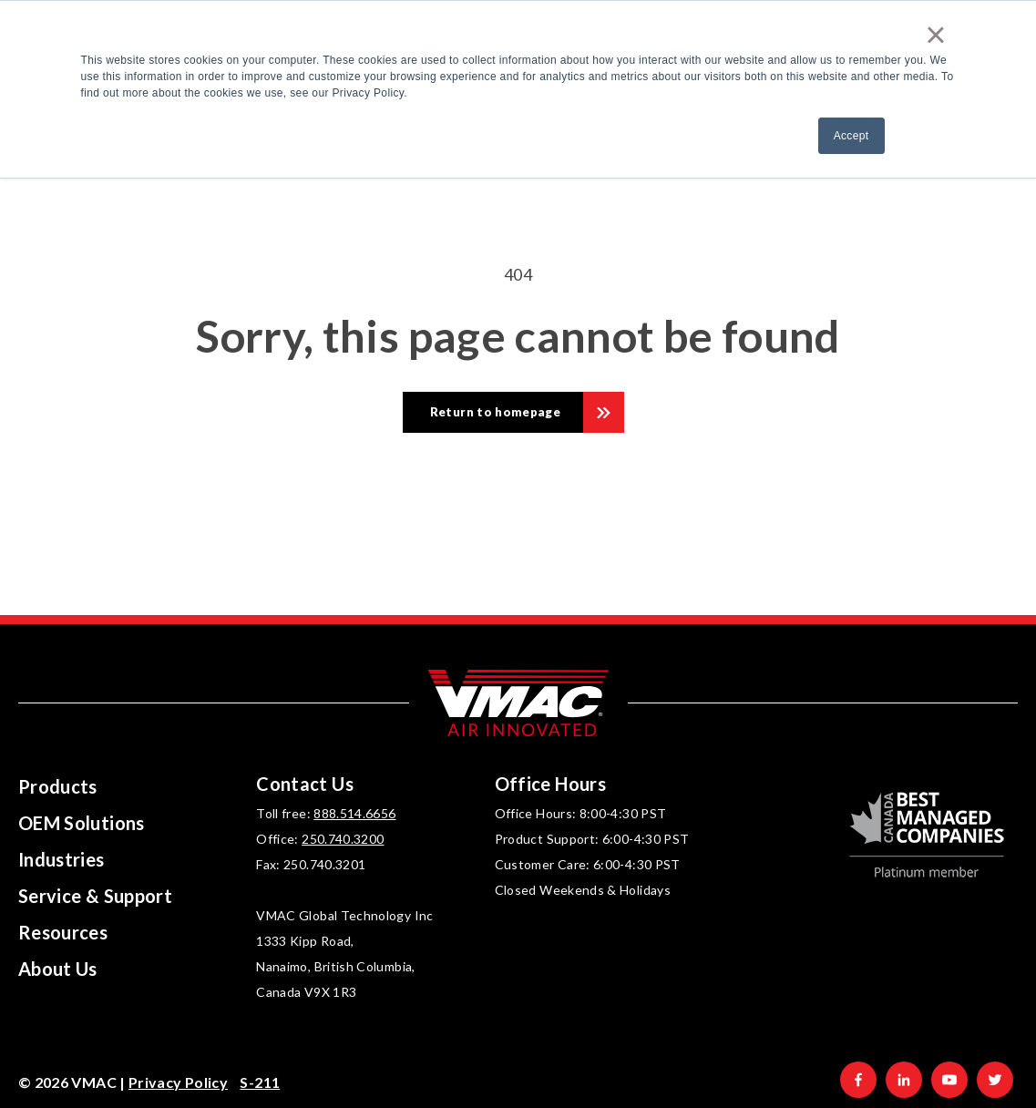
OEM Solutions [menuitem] (81, 823)
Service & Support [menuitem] (95, 896)
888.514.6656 (354, 813)
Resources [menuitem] (63, 932)
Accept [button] (851, 135)
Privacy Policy (178, 1082)
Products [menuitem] (57, 786)
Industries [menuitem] (61, 859)
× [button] (936, 34)
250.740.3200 (343, 838)
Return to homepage (495, 412)
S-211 (260, 1082)
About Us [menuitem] (57, 969)
